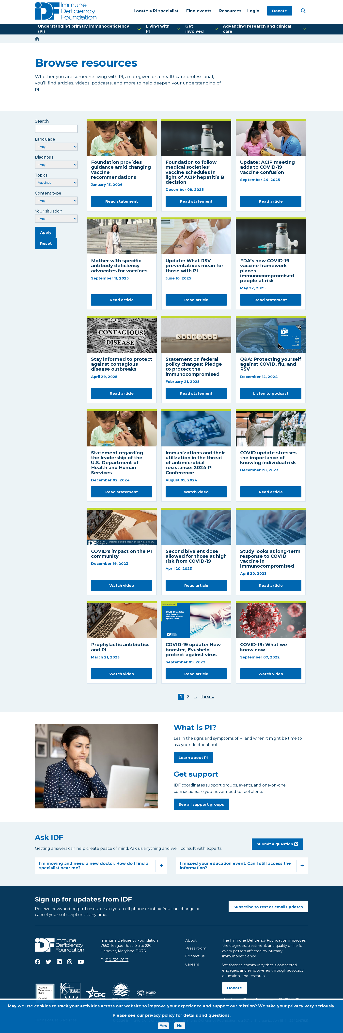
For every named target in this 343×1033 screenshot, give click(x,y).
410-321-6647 (116, 960)
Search (42, 121)
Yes (163, 1025)
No (180, 1025)
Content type (48, 193)
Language (45, 139)
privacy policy (160, 1015)
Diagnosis (44, 157)
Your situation (48, 211)
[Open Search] (303, 10)
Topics (41, 175)
